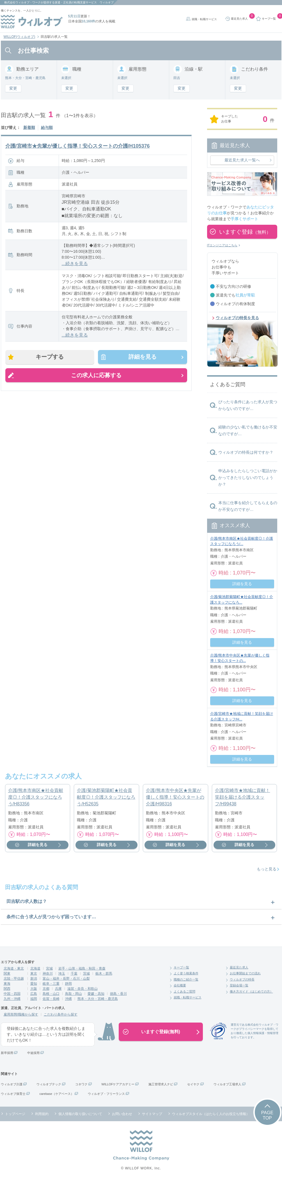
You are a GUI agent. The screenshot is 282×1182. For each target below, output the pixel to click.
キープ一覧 (181, 967)
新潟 (33, 979)
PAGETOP (267, 1115)
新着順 (29, 127)
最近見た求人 (239, 967)
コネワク (81, 1084)
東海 (7, 984)
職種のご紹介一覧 (186, 979)
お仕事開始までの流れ (245, 973)
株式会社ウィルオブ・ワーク (22, 2)
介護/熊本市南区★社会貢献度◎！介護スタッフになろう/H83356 (35, 797)
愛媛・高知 (96, 994)
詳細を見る (142, 357)
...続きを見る (75, 263)
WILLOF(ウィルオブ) (19, 37)
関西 (7, 989)
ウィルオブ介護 (11, 1084)
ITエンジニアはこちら (222, 245)
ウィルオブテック (48, 1084)
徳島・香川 (118, 994)
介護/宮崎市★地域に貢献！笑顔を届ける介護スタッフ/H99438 (242, 797)
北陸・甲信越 (14, 979)
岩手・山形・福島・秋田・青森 (82, 968)
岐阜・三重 (51, 984)
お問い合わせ (122, 1114)
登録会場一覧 (239, 985)
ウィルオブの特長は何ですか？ (245, 452)
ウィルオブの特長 (242, 979)
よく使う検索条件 (186, 973)
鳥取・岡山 (73, 994)
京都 (46, 989)
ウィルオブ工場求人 (227, 1084)
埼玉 (61, 973)
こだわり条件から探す (60, 1014)
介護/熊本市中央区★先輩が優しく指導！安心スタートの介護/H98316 (175, 797)
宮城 (49, 968)
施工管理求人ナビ (160, 1084)
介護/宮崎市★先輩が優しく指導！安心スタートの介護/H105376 (77, 146)
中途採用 (33, 1052)
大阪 (33, 989)
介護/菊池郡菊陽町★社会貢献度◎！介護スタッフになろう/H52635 (106, 797)
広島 (33, 994)
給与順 (47, 127)
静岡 (68, 984)
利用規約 (42, 1114)
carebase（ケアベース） (57, 1093)
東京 (33, 973)
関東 (7, 973)
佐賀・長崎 (51, 999)
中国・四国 (12, 994)
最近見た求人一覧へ (242, 160)
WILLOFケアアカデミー (118, 1084)
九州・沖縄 (12, 999)
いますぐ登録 (245, 232)
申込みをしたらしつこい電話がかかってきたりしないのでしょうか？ (247, 477)
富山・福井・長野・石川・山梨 (66, 979)
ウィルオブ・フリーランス (106, 1093)
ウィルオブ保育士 (13, 1093)
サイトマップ (152, 1114)
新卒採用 (7, 1052)
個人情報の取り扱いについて (80, 1114)
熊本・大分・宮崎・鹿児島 (97, 999)
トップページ (15, 1114)
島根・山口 (51, 994)
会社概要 (180, 985)
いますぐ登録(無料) (160, 1031)
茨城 (86, 973)
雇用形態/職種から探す (21, 1014)
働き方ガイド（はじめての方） (251, 991)
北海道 (35, 968)
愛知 (33, 984)
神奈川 (48, 973)
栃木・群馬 (103, 973)
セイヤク (193, 1084)
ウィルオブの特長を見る (237, 318)
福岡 (33, 999)
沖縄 (68, 999)
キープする (50, 357)
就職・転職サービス (204, 19)
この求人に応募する (96, 375)
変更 (13, 88)
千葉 (74, 973)
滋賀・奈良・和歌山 (82, 989)
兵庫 (58, 989)
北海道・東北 (14, 968)
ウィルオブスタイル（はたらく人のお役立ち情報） (210, 1114)
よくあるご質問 (184, 991)
